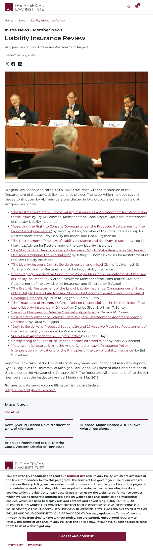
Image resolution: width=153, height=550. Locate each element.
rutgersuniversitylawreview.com (30, 390)
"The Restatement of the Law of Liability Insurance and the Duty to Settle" (70, 241)
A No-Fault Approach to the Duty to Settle (45, 336)
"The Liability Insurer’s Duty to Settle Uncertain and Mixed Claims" (63, 264)
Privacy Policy (14, 544)
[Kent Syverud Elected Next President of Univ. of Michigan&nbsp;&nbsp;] (39, 425)
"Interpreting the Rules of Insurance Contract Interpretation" (60, 341)
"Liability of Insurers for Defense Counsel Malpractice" (53, 312)
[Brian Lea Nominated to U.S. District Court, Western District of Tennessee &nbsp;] (39, 442)
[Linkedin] (20, 64)
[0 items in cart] (136, 7)
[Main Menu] (145, 7)
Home (9, 20)
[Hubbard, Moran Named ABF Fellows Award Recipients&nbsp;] (114, 425)
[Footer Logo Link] (76, 465)
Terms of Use (34, 544)
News (21, 20)
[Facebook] (13, 64)
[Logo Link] (24, 7)
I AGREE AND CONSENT (76, 536)
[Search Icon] (129, 7)
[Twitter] (7, 64)
